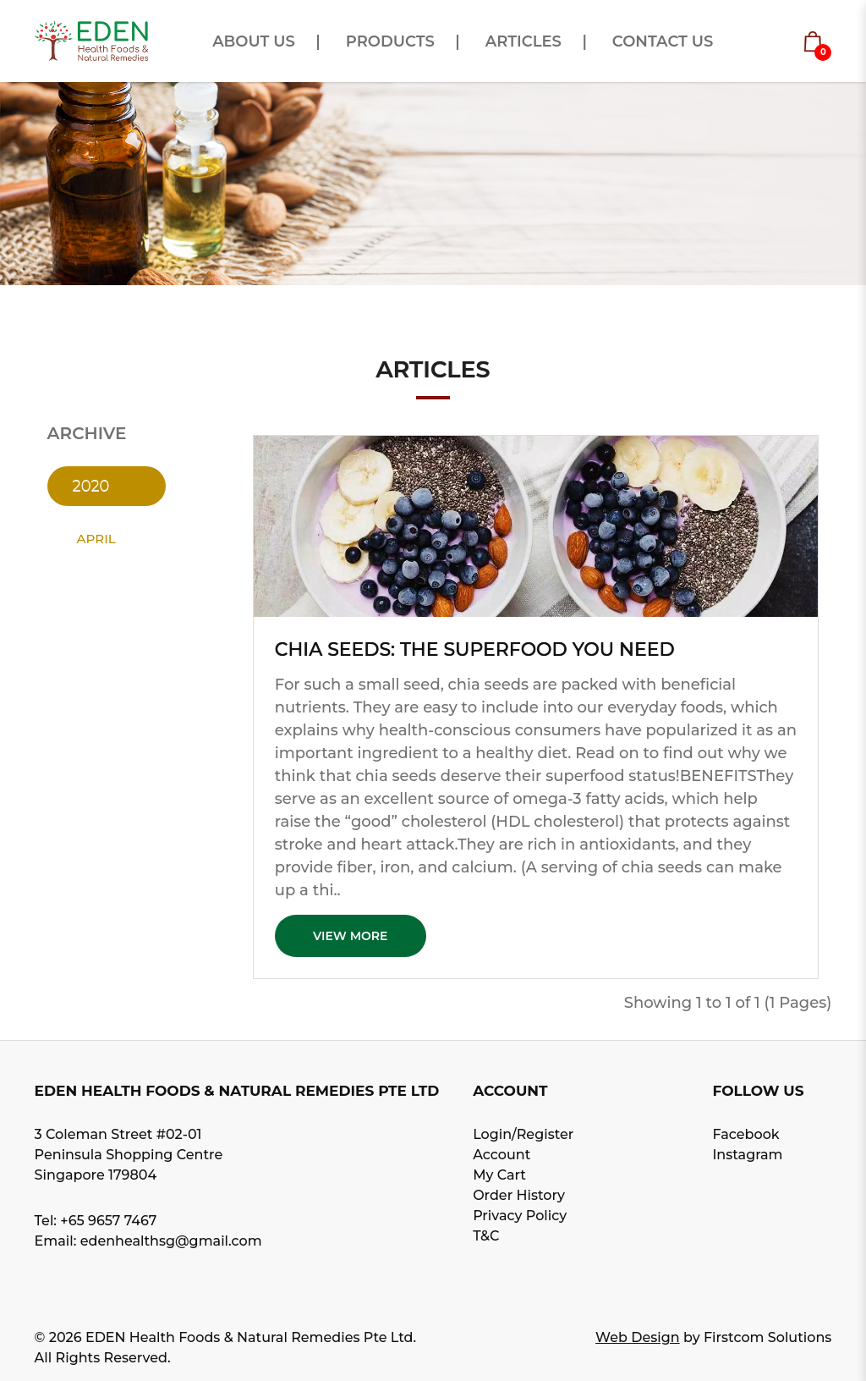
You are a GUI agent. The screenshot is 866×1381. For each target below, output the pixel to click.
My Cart (499, 1175)
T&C (486, 1236)
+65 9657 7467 (108, 1221)
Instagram (747, 1155)
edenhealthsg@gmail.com (171, 1241)
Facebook (745, 1134)
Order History (519, 1195)
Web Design (637, 1337)
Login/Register (523, 1134)
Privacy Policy (520, 1216)
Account (501, 1155)
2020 (91, 485)
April (96, 539)
